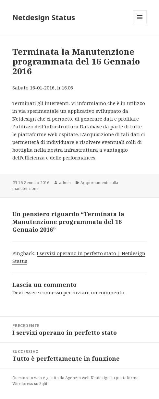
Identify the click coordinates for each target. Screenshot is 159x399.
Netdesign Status (43, 17)
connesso (51, 292)
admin (65, 182)
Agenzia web (77, 378)
